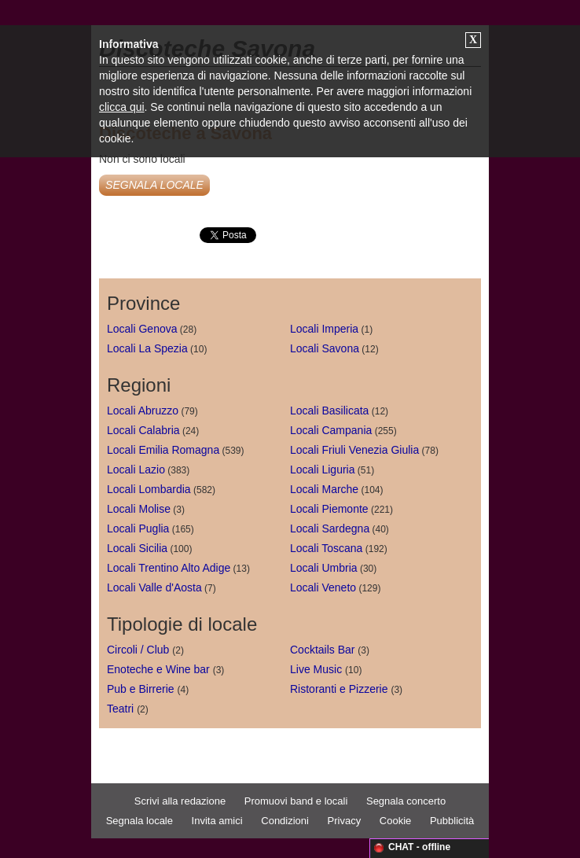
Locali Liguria (322, 469)
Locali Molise (139, 509)
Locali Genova (142, 328)
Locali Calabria (143, 430)
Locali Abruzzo (142, 410)
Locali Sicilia (137, 548)
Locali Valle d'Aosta (154, 587)
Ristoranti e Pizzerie (339, 689)
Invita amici (217, 821)
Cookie (395, 821)
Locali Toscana (326, 548)
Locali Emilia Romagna (163, 450)
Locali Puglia (138, 528)
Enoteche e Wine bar (158, 669)
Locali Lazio (136, 469)
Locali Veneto (323, 587)
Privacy (345, 821)
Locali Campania (331, 430)
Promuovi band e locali (296, 801)
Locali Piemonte (329, 509)
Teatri (120, 708)
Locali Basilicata (329, 410)
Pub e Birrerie (140, 689)
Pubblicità (452, 821)
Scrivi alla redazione (180, 801)
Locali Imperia (324, 328)
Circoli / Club (138, 649)
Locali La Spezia (147, 348)
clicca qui (122, 107)
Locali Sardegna (329, 528)
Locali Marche (324, 489)
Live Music (316, 669)
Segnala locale (139, 821)
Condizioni (285, 821)
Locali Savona (324, 348)
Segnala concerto (406, 801)
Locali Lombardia (149, 489)
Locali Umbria (324, 568)
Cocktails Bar (322, 649)
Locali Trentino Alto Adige (168, 568)
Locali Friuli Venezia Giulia (354, 450)
